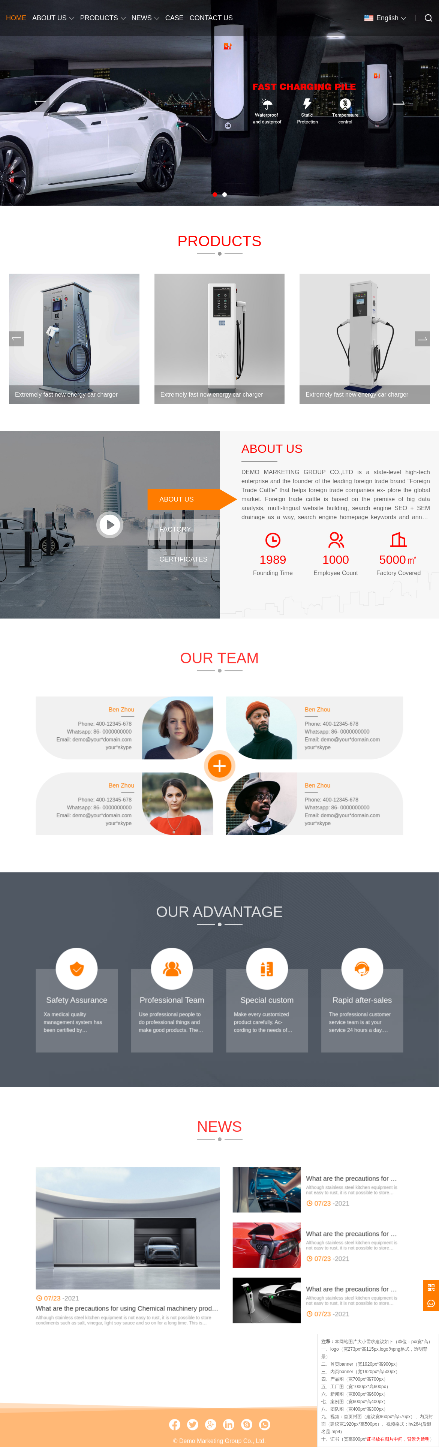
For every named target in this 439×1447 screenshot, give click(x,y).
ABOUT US (49, 18)
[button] (215, 194)
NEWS (142, 18)
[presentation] (40, 102)
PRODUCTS (99, 18)
